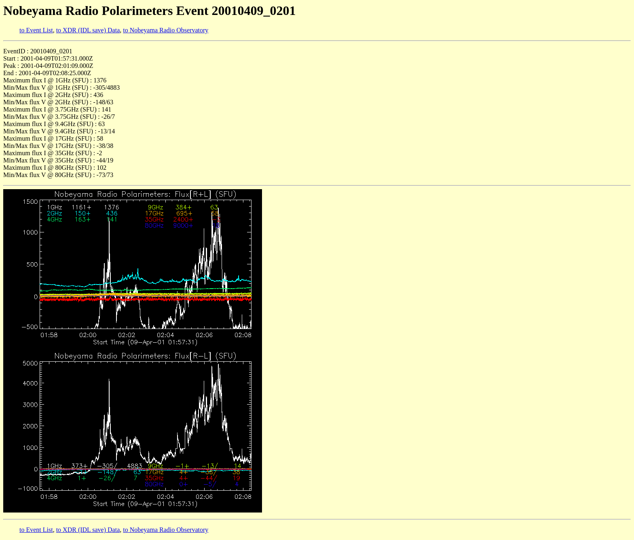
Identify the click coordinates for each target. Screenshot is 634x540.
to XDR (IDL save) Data (88, 30)
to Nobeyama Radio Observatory (165, 30)
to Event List (36, 30)
